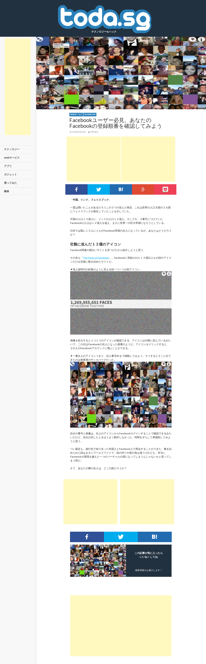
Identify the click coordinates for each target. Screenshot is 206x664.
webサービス (76, 114)
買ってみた (10, 182)
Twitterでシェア (99, 189)
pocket (165, 189)
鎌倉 (6, 191)
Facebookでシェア (76, 189)
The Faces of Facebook (96, 257)
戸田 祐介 (94, 132)
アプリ (8, 165)
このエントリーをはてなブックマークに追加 (121, 189)
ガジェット (10, 174)
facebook (90, 114)
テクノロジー (11, 149)
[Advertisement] (94, 159)
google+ (143, 189)
